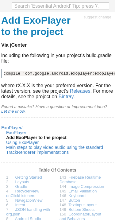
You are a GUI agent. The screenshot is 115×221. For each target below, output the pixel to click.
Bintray (66, 96)
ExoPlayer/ (12, 127)
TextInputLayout (82, 205)
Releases (80, 91)
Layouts (22, 182)
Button (74, 200)
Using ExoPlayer (22, 142)
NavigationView (29, 200)
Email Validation (83, 191)
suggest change (97, 17)
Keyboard (77, 195)
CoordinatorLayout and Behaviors (80, 216)
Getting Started (28, 177)
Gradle (21, 186)
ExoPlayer (16, 132)
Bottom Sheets (82, 209)
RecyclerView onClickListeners (22, 193)
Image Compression (86, 186)
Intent (20, 205)
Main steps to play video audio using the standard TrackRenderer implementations (54, 150)
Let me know (13, 111)
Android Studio (28, 218)
